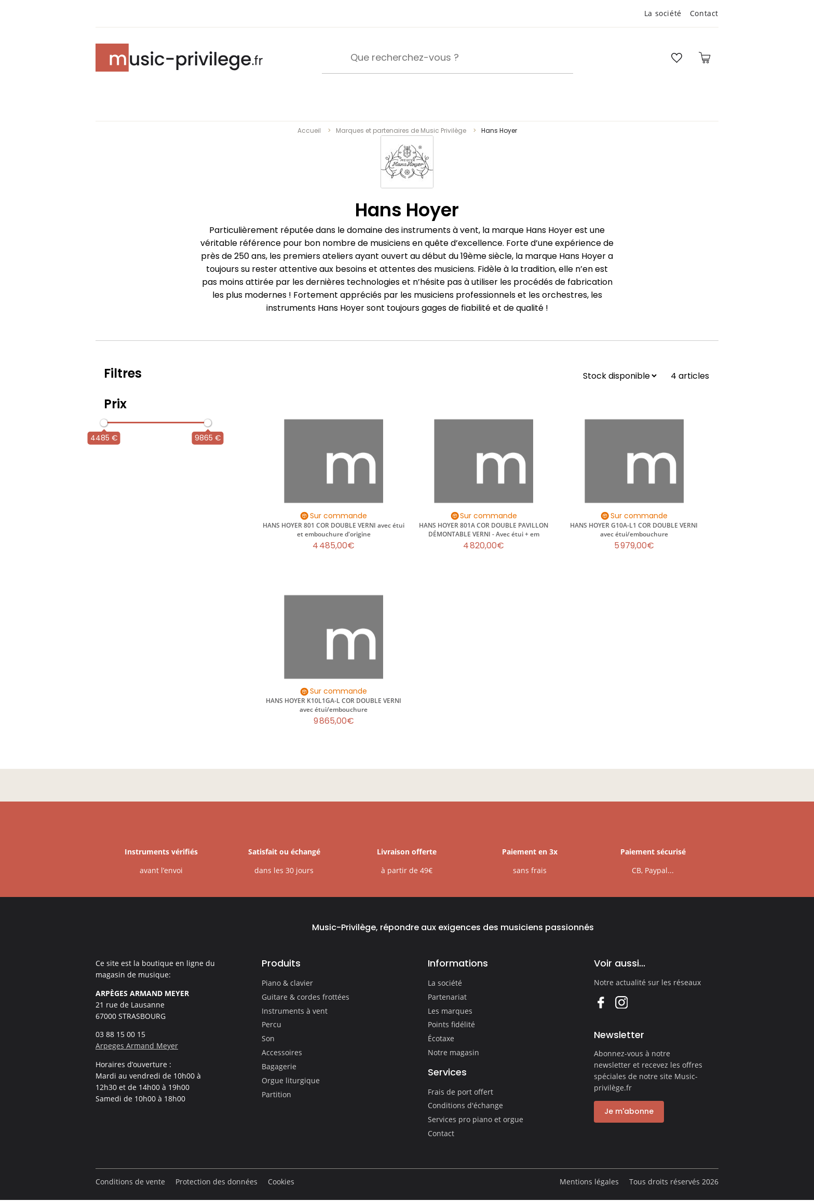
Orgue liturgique (291, 1080)
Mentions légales (589, 1181)
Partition (276, 1094)
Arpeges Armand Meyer (137, 1046)
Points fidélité (451, 1024)
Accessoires (282, 1052)
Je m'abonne (629, 1111)
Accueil (309, 130)
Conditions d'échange (465, 1105)
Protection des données (216, 1181)
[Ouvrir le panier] (704, 58)
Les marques (450, 1011)
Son (268, 1038)
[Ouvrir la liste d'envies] (676, 58)
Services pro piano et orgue (475, 1119)
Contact (704, 13)
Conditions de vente (130, 1181)
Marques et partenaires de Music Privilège (401, 130)
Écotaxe (441, 1038)
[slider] (103, 422)
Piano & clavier (287, 983)
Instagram (621, 1002)
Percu (271, 1024)
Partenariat (447, 997)
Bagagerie (279, 1066)
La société (663, 13)
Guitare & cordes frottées (305, 997)
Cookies (281, 1181)
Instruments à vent (295, 1011)
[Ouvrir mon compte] (647, 58)
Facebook (600, 1002)
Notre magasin (453, 1052)
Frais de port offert (460, 1092)
